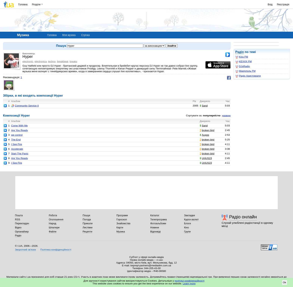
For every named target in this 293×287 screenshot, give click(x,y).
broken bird (207, 130)
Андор (204, 135)
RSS (17, 219)
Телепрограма (158, 219)
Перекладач (22, 223)
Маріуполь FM (245, 71)
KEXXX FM (243, 61)
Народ (52, 223)
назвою (226, 115)
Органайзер (22, 231)
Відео (18, 227)
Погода (87, 219)
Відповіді (155, 231)
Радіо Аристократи (248, 75)
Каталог (154, 215)
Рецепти (87, 231)
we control (16, 135)
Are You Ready (19, 130)
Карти (119, 227)
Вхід (270, 4)
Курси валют (191, 219)
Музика (120, 231)
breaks (73, 61)
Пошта (19, 215)
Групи (187, 231)
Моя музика (68, 35)
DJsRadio (242, 66)
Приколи (87, 223)
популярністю (211, 115)
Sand (204, 105)
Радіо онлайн (243, 216)
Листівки (87, 227)
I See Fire (16, 144)
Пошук (86, 215)
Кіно (186, 227)
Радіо (239, 52)
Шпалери (54, 227)
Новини (154, 227)
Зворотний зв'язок (25, 249)
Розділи (36, 4)
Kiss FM (241, 56)
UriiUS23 (206, 158)
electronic (27, 61)
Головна (22, 4)
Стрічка (85, 35)
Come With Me (19, 125)
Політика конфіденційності (55, 249)
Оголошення (56, 219)
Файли (52, 231)
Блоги (187, 223)
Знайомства (123, 223)
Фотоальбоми (158, 223)
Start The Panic (19, 153)
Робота (53, 215)
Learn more (189, 283)
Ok (284, 282)
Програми (122, 215)
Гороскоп (121, 219)
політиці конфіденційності (189, 280)
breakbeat (62, 61)
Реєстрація (283, 4)
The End (16, 139)
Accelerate (17, 149)
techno (51, 61)
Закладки (189, 215)
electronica (41, 61)
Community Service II (25, 105)
